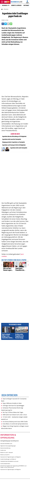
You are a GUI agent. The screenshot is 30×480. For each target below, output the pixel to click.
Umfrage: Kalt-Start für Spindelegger (12, 405)
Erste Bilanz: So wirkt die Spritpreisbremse (14, 424)
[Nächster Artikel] (27, 264)
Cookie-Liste (3, 450)
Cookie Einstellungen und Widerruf (8, 459)
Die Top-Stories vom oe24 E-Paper (14, 260)
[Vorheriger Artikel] (2, 264)
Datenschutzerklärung (5, 448)
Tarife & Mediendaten (5, 463)
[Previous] (1, 5)
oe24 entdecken (9, 395)
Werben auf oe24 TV (4, 454)
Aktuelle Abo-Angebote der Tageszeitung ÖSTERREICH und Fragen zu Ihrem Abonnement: (13, 466)
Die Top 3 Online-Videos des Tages (12, 412)
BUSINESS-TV (5, 5)
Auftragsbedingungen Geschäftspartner (9, 440)
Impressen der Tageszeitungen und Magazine (10, 457)
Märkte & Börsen (16, 5)
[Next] (28, 5)
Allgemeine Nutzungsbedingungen (8, 446)
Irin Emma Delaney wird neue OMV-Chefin (14, 421)
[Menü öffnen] (2, 2)
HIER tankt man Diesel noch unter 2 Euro (14, 415)
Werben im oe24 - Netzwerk (6, 452)
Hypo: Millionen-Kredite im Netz (11, 403)
